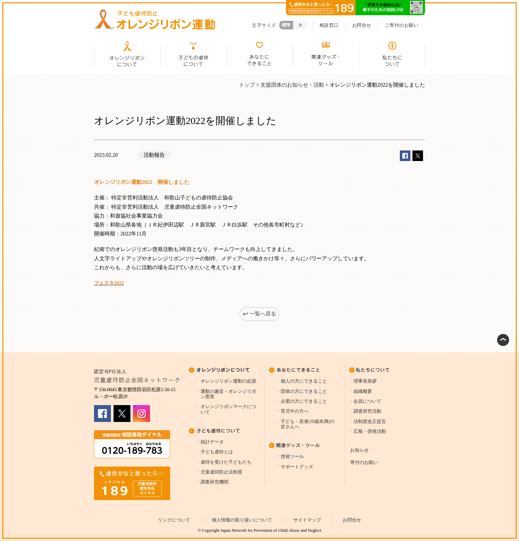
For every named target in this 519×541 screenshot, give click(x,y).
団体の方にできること (304, 391)
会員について (367, 401)
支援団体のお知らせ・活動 (292, 85)
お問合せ (361, 25)
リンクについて (174, 520)
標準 (286, 24)
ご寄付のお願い (402, 25)
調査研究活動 (367, 411)
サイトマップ (307, 520)
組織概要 (363, 391)
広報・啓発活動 (370, 431)
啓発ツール (292, 456)
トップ (247, 85)
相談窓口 (329, 25)
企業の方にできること (304, 401)
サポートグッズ (297, 466)
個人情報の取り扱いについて (242, 520)
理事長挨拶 (365, 381)
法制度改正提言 (370, 421)
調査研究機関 (214, 481)
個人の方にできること (304, 381)
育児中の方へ (294, 411)
